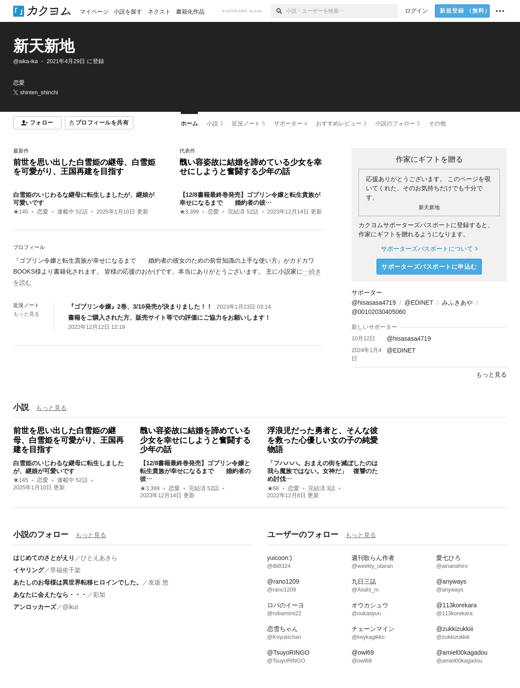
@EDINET (419, 302)
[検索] (278, 11)
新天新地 (44, 45)
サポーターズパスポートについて (429, 248)
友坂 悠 (158, 582)
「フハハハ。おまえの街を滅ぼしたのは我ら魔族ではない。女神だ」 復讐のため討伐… (322, 471)
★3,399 (189, 212)
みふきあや (457, 302)
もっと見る (26, 314)
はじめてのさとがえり (44, 557)
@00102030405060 (378, 311)
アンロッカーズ (34, 606)
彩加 (99, 594)
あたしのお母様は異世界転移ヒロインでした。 (77, 582)
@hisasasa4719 (373, 302)
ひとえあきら (99, 557)
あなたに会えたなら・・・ (50, 594)
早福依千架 (65, 570)
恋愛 (42, 212)
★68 (273, 488)
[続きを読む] (168, 272)
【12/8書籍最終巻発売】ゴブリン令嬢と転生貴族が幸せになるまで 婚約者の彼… (195, 471)
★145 (20, 212)
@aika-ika (25, 61)
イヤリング (28, 570)
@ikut (70, 606)
